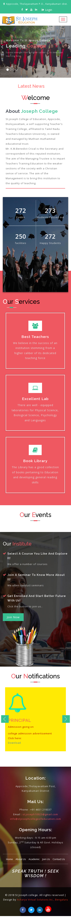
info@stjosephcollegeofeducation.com (35, 819)
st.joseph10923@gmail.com (40, 814)
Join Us (46, 859)
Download (14, 742)
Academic (34, 859)
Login (46, 10)
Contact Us (59, 859)
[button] (2, 52)
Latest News (31, 86)
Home (9, 859)
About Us (21, 859)
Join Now (13, 617)
